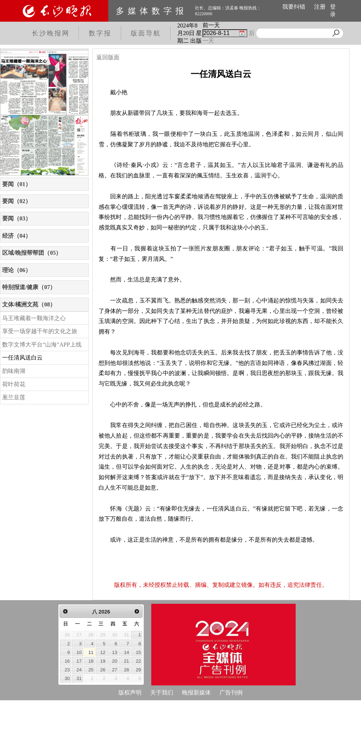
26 (102, 669)
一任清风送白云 (22, 357)
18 (90, 661)
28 (126, 669)
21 (126, 661)
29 (138, 669)
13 (114, 652)
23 (67, 669)
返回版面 (107, 57)
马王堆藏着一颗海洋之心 (34, 318)
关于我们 (161, 692)
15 (138, 652)
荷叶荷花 (13, 384)
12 (102, 652)
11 (90, 652)
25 (90, 669)
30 (67, 678)
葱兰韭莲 (13, 397)
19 (102, 661)
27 (114, 669)
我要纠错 (293, 7)
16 (67, 661)
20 (114, 661)
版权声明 (130, 692)
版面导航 (146, 33)
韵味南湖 (13, 371)
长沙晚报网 (51, 33)
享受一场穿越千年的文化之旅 (39, 331)
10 (79, 652)
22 (138, 661)
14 (126, 652)
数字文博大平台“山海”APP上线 (42, 344)
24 (79, 669)
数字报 (100, 33)
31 (79, 678)
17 (79, 661)
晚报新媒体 (196, 692)
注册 (320, 7)
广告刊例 (231, 692)
